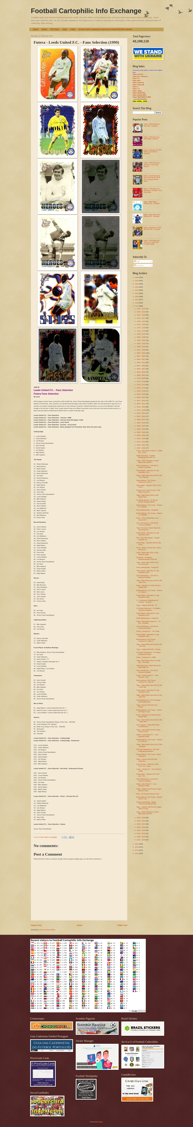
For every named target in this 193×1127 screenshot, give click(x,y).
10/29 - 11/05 (141, 337)
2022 (137, 290)
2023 (137, 287)
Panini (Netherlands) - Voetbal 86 (147, 567)
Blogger (100, 1122)
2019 (137, 299)
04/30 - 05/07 (141, 419)
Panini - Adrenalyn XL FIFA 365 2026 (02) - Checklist (152, 228)
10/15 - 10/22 (141, 343)
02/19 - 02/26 (141, 817)
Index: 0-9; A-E (138, 74)
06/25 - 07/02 (141, 394)
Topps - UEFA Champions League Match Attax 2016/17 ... (147, 461)
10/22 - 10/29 (141, 340)
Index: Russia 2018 (139, 95)
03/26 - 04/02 (141, 435)
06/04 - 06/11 (141, 403)
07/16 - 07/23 (141, 385)
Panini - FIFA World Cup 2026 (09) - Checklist (151, 125)
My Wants (55, 29)
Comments (138, 265)
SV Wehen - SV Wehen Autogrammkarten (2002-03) (146, 558)
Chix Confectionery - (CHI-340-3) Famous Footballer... (147, 466)
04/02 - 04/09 (141, 432)
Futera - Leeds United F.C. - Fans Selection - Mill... (147, 676)
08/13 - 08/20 (141, 372)
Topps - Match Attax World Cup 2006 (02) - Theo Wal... (148, 661)
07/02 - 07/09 (141, 391)
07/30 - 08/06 (141, 378)
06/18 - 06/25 (141, 397)
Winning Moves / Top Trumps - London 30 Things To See (149, 711)
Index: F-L (136, 78)
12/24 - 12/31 (141, 312)
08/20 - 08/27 (141, 369)
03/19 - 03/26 (141, 438)
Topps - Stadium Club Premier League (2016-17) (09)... (149, 807)
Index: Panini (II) (138, 84)
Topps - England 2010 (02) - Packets (148, 649)
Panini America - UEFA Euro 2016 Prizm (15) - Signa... (147, 765)
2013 (137, 853)
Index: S (135, 86)
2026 (137, 277)
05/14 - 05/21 (141, 413)
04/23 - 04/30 (141, 423)
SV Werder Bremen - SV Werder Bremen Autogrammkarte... (147, 501)
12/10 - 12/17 (141, 318)
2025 (137, 280)
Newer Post (36, 925)
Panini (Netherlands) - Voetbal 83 (147, 618)
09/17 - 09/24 (141, 356)
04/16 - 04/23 (141, 426)
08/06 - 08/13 (141, 375)
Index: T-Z (136, 88)
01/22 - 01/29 (141, 830)
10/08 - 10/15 (141, 346)
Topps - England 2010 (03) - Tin (146, 605)
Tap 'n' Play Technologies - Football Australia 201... (147, 538)
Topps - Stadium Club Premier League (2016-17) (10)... (149, 789)
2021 (137, 293)
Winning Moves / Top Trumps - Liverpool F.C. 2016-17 (146, 640)
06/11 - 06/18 (141, 400)
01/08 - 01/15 (141, 837)
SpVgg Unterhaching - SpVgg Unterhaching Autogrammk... (146, 803)
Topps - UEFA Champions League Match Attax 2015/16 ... (147, 812)
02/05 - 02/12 (141, 824)
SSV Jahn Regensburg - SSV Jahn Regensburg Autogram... (147, 750)
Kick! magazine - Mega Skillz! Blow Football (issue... (147, 725)
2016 (137, 844)
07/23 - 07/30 (141, 381)
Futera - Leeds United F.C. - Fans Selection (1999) (147, 735)
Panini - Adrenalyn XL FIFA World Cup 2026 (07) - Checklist (152, 151)
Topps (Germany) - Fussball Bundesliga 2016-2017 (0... (146, 456)
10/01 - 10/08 (141, 350)
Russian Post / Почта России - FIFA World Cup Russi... (148, 491)
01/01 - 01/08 (141, 840)
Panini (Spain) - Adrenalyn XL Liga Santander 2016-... (147, 471)
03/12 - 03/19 (141, 442)
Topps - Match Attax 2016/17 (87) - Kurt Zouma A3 (147, 563)
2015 (137, 847)
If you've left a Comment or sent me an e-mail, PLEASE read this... (106, 29)
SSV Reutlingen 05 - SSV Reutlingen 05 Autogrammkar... (148, 701)
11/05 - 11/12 (141, 334)
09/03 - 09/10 (141, 362)
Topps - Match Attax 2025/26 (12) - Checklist (151, 202)
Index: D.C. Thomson (140, 76)
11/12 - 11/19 (141, 331)
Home (35, 29)
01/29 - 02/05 (141, 827)
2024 (137, 284)
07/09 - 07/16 (141, 388)
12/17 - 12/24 (141, 315)
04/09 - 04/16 (141, 429)
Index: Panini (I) (138, 82)
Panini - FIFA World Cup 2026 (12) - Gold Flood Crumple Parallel (151, 242)
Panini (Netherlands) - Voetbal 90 (147, 510)
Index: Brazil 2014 (139, 93)
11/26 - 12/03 (141, 324)
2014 (137, 850)
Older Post (122, 925)
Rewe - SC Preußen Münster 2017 (147, 794)
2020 (137, 296)
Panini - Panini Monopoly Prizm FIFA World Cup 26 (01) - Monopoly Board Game (152, 178)
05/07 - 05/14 (141, 416)
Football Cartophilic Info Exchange (86, 11)
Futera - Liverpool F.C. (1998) (146, 657)
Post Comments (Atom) (47, 930)
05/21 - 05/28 (141, 410)
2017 (137, 306)
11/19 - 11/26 (141, 327)
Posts (137, 261)
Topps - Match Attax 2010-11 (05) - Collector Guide (147, 553)
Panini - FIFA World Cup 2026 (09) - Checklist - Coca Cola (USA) (153, 190)
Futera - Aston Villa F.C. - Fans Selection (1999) (146, 785)
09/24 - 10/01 (141, 353)
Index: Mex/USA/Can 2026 (142, 97)
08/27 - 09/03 (141, 366)
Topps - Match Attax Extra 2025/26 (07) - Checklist (152, 215)
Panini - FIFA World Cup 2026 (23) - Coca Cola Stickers (151, 164)
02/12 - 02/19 (141, 821)
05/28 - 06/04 (141, 407)
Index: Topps (137, 91)
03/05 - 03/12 (141, 445)
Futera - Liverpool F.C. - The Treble (147, 631)
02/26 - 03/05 (141, 448)
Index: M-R (136, 80)
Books (44, 29)
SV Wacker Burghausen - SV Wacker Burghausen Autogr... (148, 653)
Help (65, 29)
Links (73, 29)
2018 (137, 303)
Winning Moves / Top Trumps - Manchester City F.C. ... (146, 481)
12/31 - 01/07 (141, 309)
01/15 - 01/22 (141, 833)
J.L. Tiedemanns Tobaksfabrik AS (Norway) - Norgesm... (147, 601)
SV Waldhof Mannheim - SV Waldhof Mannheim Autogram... (148, 609)
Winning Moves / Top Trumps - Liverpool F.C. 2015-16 (146, 681)
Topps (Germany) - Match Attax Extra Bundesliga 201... (148, 528)
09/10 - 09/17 (141, 359)
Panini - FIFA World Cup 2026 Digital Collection (151, 138)
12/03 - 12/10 (141, 321)
